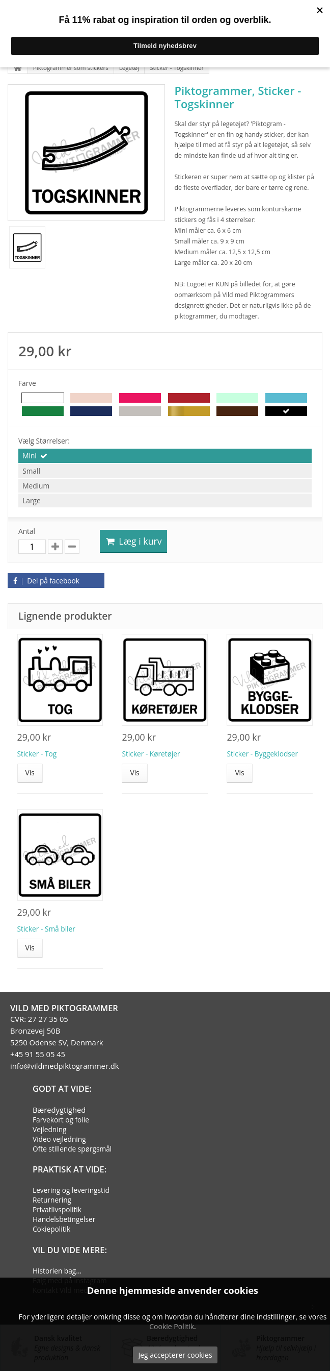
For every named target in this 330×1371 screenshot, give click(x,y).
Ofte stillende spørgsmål (72, 1149)
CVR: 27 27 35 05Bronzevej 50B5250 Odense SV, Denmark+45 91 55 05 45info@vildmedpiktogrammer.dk (64, 1042)
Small (31, 471)
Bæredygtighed (59, 1110)
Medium (35, 486)
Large (31, 500)
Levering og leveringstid (71, 1190)
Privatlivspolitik (57, 1209)
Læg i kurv (133, 541)
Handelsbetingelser (64, 1219)
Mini (29, 455)
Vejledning (50, 1129)
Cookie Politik (171, 1326)
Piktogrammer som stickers (70, 67)
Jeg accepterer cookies (175, 1355)
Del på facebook (44, 580)
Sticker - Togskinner (177, 67)
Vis (30, 772)
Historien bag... (57, 1271)
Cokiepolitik (51, 1229)
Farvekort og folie (61, 1119)
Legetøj (129, 67)
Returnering (52, 1200)
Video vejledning (59, 1139)
